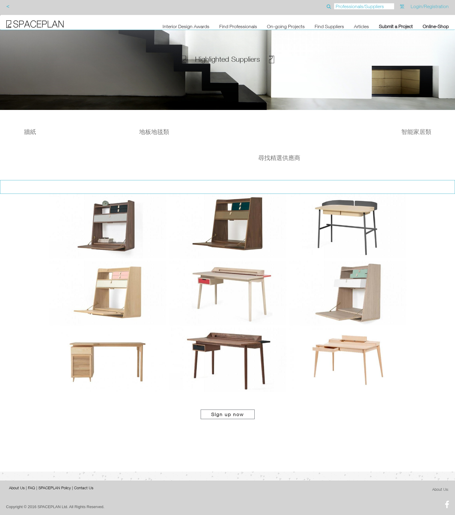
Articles (361, 26)
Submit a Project (396, 26)
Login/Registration (430, 6)
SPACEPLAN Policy (54, 487)
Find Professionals (238, 26)
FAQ (31, 487)
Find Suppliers (329, 26)
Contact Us (83, 487)
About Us (17, 487)
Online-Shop (436, 26)
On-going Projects (286, 26)
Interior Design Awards (186, 26)
